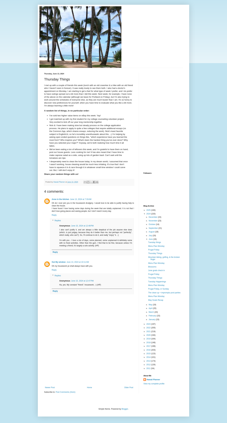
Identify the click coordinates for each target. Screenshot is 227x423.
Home (89, 387)
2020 (148, 335)
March (151, 312)
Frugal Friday (153, 250)
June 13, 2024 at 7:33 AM (80, 199)
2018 (148, 342)
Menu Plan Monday (156, 246)
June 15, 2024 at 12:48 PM (82, 226)
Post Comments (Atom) (65, 392)
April (151, 308)
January (152, 319)
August (152, 232)
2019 (148, 339)
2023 (148, 324)
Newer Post (50, 387)
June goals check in (156, 270)
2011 (148, 368)
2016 (148, 350)
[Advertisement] (89, 362)
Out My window (59, 262)
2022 (148, 328)
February (153, 316)
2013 (148, 361)
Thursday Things (155, 253)
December (153, 217)
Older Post (128, 387)
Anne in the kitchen (60, 199)
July (151, 235)
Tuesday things (154, 242)
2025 (148, 210)
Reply (54, 215)
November (153, 221)
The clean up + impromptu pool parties (164, 293)
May (151, 305)
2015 (148, 353)
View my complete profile (153, 384)
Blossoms (152, 267)
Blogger (125, 409)
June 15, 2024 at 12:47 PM (82, 281)
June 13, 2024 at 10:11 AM (78, 262)
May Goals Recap (155, 300)
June (151, 239)
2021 (148, 331)
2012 (148, 365)
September (153, 228)
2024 (148, 214)
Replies (58, 221)
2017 (148, 346)
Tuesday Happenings (157, 282)
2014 (148, 357)
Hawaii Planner (153, 380)
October (152, 224)
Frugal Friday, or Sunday (158, 289)
